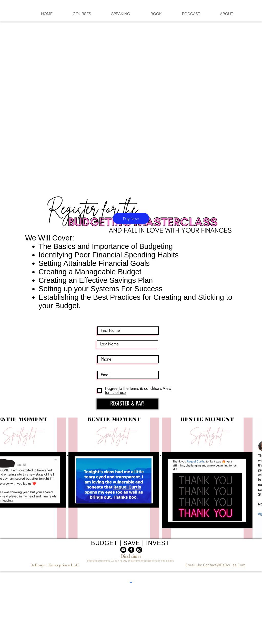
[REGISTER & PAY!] (127, 404)
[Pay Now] (131, 218)
